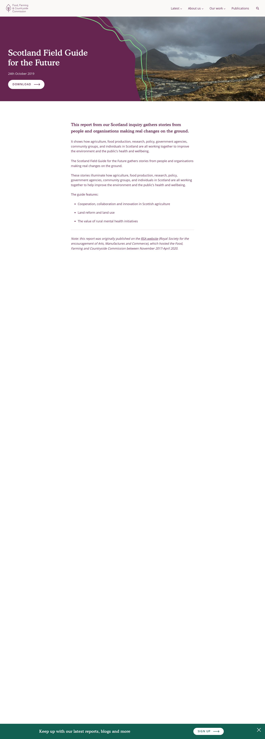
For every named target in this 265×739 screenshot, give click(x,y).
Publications (240, 8)
